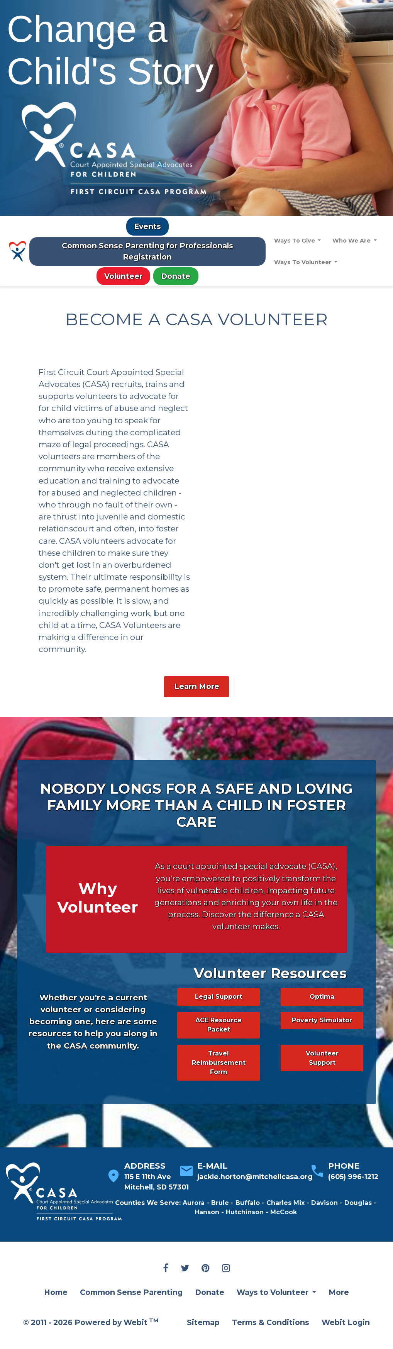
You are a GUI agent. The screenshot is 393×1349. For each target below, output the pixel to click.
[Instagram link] (226, 1283)
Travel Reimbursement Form (219, 1077)
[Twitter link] (184, 1283)
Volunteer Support (322, 1072)
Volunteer (123, 276)
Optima (322, 1011)
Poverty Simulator (322, 1034)
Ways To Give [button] (295, 240)
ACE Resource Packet (218, 1039)
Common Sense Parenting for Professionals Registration (147, 251)
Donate (176, 276)
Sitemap (203, 1337)
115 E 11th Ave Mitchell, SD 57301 (156, 1196)
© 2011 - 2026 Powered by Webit (91, 1337)
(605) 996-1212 (353, 1191)
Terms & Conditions (270, 1337)
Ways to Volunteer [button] (273, 1307)
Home (56, 1307)
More (339, 1307)
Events (147, 226)
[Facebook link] (165, 1283)
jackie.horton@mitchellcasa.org (255, 1191)
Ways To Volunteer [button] (303, 262)
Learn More (196, 701)
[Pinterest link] (205, 1283)
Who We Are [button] (353, 240)
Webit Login (346, 1337)
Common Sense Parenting (131, 1307)
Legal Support (218, 1011)
